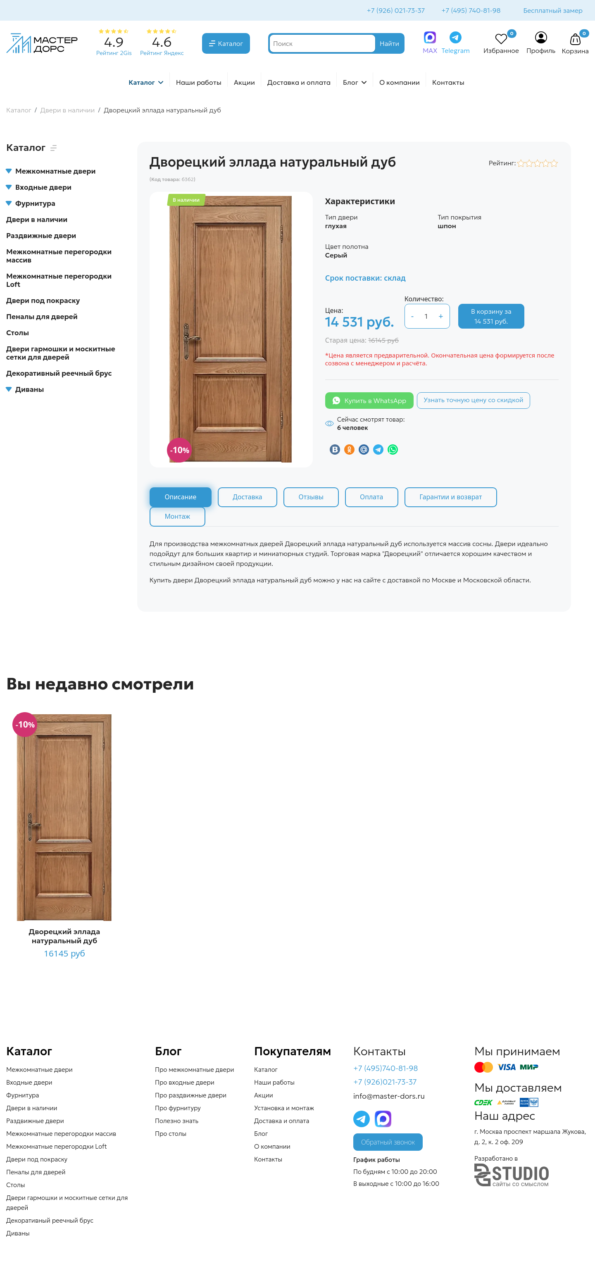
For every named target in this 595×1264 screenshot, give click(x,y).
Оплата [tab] (373, 498)
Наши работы (198, 83)
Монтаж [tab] (177, 517)
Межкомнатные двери (50, 171)
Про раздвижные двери (190, 1096)
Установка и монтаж (284, 1109)
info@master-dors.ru (389, 1097)
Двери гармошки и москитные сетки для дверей (60, 354)
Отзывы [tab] (312, 498)
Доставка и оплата (299, 83)
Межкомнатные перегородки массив (59, 256)
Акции (244, 83)
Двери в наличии (36, 220)
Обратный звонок (388, 1143)
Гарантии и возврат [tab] (453, 498)
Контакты (448, 83)
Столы (17, 333)
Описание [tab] (181, 498)
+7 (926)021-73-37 (385, 1083)
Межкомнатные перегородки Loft (59, 281)
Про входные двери (184, 1083)
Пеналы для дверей (42, 317)
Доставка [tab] (248, 498)
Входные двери (38, 188)
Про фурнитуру (178, 1109)
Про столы (170, 1134)
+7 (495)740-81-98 (385, 1069)
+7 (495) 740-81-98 (470, 11)
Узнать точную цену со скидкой (474, 400)
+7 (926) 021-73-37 (395, 11)
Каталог (230, 44)
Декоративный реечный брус (59, 374)
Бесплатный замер (552, 11)
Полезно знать (176, 1122)
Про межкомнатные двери (194, 1070)
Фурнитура (30, 204)
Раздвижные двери (41, 236)
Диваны (25, 390)
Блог (350, 83)
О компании (399, 83)
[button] (575, 40)
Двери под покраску (43, 301)
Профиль (541, 51)
